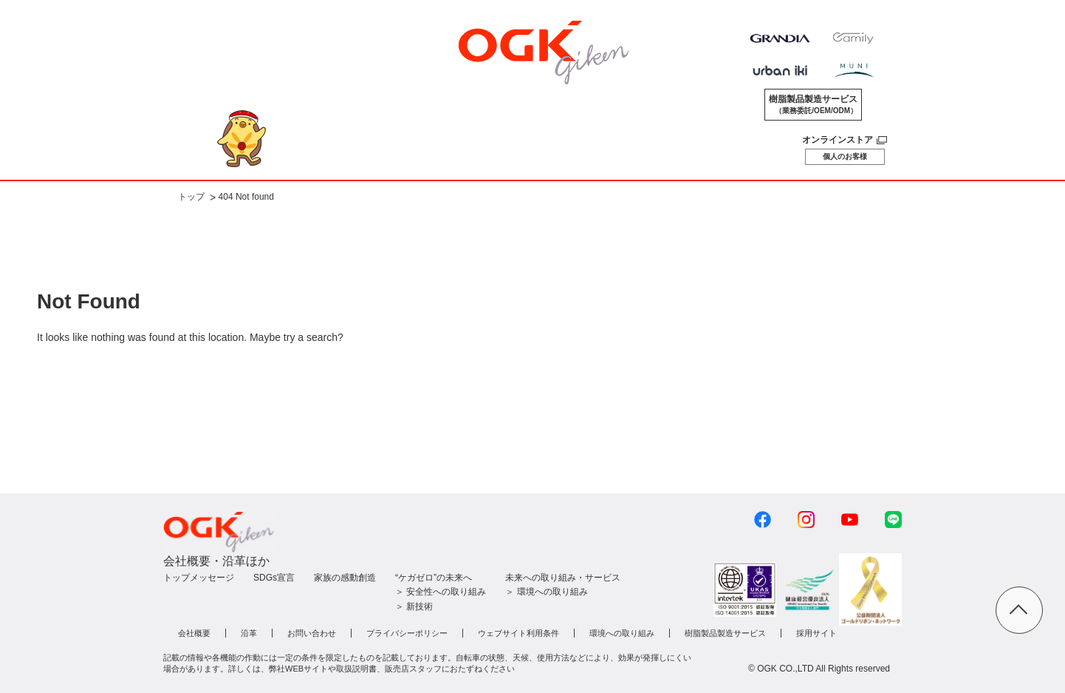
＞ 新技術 (414, 606)
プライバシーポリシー (407, 633)
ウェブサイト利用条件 (518, 633)
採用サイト (816, 633)
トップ (191, 197)
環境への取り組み (621, 633)
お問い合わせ (311, 633)
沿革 (249, 633)
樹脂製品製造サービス (813, 105)
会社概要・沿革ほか (216, 561)
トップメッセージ (198, 577)
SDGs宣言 (274, 577)
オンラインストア (837, 140)
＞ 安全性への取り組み (440, 591)
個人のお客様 (845, 156)
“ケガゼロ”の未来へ (433, 577)
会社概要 (194, 633)
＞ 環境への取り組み (546, 591)
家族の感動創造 (345, 577)
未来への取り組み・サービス (562, 577)
